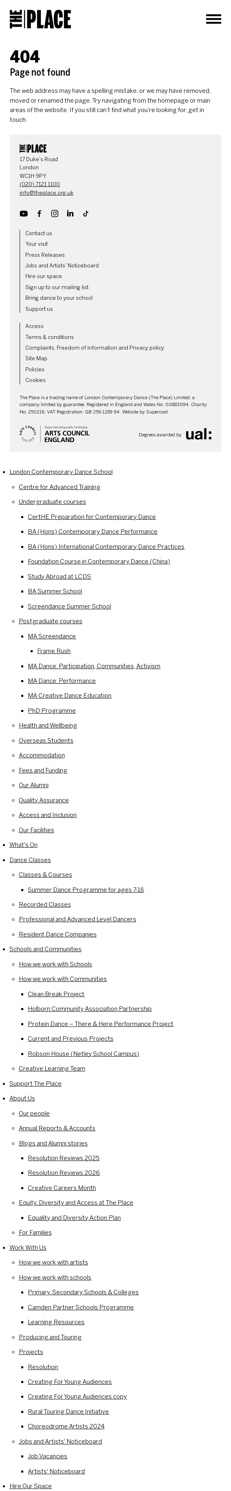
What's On (23, 845)
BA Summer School (55, 591)
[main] (115, 81)
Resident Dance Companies (58, 934)
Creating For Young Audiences (70, 1381)
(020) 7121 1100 (40, 184)
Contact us (38, 233)
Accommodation (42, 755)
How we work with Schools (55, 964)
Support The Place (35, 1083)
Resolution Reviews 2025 (64, 1158)
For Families (35, 1232)
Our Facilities (36, 830)
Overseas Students (46, 740)
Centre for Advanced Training (59, 487)
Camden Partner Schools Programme (81, 1307)
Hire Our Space (30, 1486)
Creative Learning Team (52, 1068)
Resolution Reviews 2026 (64, 1173)
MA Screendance (52, 636)
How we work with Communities (63, 979)
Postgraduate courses (50, 621)
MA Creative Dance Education (69, 695)
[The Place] (40, 19)
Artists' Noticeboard (56, 1471)
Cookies (35, 380)
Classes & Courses (45, 874)
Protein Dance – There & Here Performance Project (100, 1024)
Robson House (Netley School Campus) (83, 1054)
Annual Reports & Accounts (57, 1128)
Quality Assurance (44, 800)
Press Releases (45, 255)
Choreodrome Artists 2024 (66, 1426)
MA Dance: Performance (62, 681)
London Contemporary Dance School (61, 472)
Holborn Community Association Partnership (90, 1009)
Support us (39, 309)
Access (34, 326)
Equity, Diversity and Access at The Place (76, 1202)
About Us (22, 1098)
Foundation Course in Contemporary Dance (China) (99, 561)
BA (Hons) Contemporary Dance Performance (93, 531)
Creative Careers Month (62, 1188)
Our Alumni (34, 785)
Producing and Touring (50, 1337)
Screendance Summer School (69, 606)
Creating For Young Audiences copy (77, 1396)
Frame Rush (54, 651)
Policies (34, 369)
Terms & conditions (49, 337)
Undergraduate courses (52, 501)
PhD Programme (52, 710)
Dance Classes (30, 860)
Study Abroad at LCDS (59, 576)
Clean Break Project (56, 994)
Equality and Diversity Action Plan (74, 1218)
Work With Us (28, 1247)
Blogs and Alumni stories (53, 1143)
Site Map (36, 358)
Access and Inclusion (48, 815)
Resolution (43, 1367)
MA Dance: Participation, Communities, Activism (94, 666)
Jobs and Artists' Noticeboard (62, 266)
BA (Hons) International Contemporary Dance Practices (106, 546)
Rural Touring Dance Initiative (68, 1411)
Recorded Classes (45, 904)
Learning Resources (56, 1322)
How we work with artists (53, 1262)
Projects (31, 1352)
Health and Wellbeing (48, 725)
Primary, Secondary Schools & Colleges (83, 1292)
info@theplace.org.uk (46, 193)
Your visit (36, 244)
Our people (34, 1113)
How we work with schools (55, 1277)
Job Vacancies (47, 1456)
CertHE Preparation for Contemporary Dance (92, 517)
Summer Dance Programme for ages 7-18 (86, 890)
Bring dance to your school (59, 298)
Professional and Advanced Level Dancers (77, 919)
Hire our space (43, 276)
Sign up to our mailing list (57, 287)
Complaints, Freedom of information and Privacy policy (94, 348)
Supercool (157, 412)
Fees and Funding (43, 770)
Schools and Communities (45, 949)
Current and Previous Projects (70, 1038)
